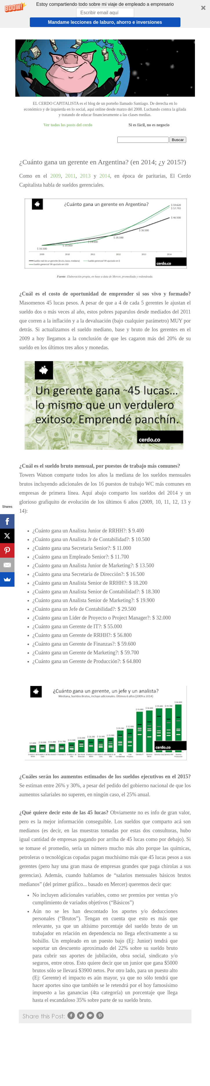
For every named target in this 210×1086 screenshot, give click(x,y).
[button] (105, 14)
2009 (55, 176)
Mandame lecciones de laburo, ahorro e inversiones (105, 22)
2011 (70, 176)
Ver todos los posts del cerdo (67, 125)
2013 (87, 176)
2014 (104, 176)
